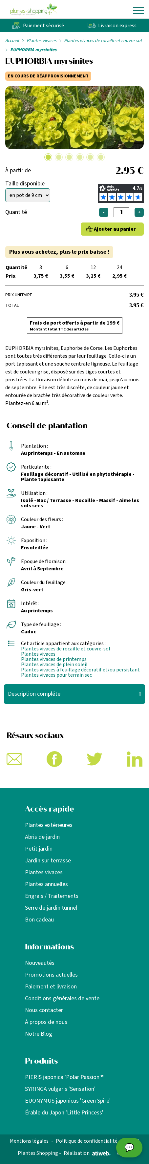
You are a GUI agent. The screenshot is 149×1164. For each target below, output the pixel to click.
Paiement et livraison (51, 987)
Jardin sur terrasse (48, 861)
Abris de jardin (42, 837)
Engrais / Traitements (51, 896)
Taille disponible (25, 184)
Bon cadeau (39, 920)
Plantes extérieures (49, 825)
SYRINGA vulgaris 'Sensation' (60, 1089)
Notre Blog (38, 1034)
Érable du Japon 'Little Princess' (64, 1113)
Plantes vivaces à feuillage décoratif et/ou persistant (80, 669)
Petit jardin (39, 849)
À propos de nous (46, 1022)
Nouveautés (39, 963)
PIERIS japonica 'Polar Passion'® (64, 1077)
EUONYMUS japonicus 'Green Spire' (68, 1101)
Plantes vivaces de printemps (54, 659)
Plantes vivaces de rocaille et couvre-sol (103, 40)
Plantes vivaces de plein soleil (54, 664)
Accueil (12, 40)
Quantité (16, 212)
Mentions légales (29, 1141)
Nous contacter (44, 1010)
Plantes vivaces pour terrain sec (56, 675)
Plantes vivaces (41, 40)
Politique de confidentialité (86, 1141)
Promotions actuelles (51, 975)
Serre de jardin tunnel (51, 908)
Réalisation (87, 1153)
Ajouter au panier (115, 229)
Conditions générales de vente (62, 998)
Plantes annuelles (46, 884)
